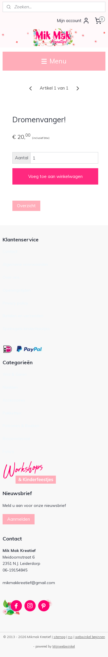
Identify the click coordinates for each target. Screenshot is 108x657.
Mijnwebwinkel (63, 646)
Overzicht (26, 205)
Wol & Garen (15, 374)
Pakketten (12, 412)
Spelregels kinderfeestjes (26, 328)
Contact (10, 251)
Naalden (10, 387)
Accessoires (14, 400)
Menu (54, 61)
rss (70, 637)
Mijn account (73, 20)
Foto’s (8, 451)
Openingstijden (17, 290)
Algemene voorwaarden (25, 264)
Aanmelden (18, 519)
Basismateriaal (16, 438)
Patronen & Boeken (21, 425)
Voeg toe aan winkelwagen (55, 176)
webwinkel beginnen (90, 637)
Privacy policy (15, 303)
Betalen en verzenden (23, 315)
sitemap (59, 637)
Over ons (11, 277)
